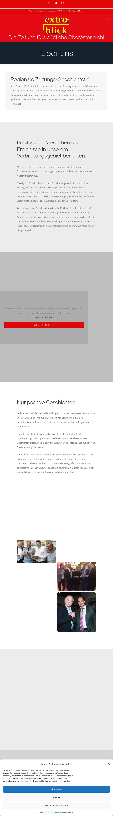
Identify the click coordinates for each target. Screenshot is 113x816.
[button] (108, 763)
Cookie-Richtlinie (46, 812)
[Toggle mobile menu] (109, 17)
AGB (60, 11)
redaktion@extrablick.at (74, 11)
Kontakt (40, 11)
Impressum (50, 11)
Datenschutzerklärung (64, 812)
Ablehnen (56, 797)
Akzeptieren (56, 789)
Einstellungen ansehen (56, 805)
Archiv (31, 11)
